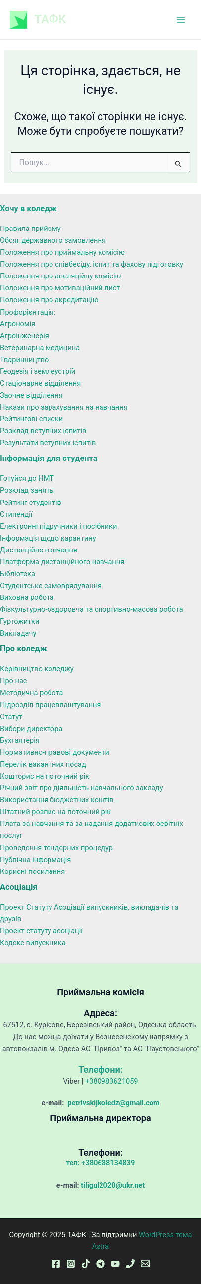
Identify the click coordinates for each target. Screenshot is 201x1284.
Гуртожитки (19, 621)
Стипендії (16, 514)
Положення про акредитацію (49, 299)
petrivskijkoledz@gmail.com (113, 1103)
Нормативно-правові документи (54, 752)
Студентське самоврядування (50, 585)
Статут (11, 716)
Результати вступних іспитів (48, 442)
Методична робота (31, 692)
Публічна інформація (35, 859)
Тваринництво (24, 359)
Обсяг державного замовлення (53, 240)
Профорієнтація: (27, 312)
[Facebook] (55, 1263)
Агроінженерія (24, 335)
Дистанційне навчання (38, 550)
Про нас (13, 680)
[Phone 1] (130, 1263)
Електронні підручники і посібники (58, 526)
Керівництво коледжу (37, 668)
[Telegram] (100, 1263)
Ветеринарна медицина (40, 347)
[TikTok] (85, 1263)
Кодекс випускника (33, 942)
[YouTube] (115, 1263)
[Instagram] (70, 1263)
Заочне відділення (31, 395)
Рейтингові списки (31, 418)
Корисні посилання (32, 871)
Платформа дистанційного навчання (62, 561)
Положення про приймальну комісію (62, 252)
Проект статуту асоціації (41, 930)
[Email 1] (145, 1263)
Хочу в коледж (28, 208)
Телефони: (100, 1069)
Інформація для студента (49, 458)
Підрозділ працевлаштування (50, 704)
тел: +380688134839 (100, 1162)
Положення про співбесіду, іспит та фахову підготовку (91, 264)
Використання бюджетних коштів (57, 799)
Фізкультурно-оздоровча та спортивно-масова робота (91, 609)
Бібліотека (17, 573)
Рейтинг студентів (30, 502)
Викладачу (18, 633)
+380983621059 (111, 1081)
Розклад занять (26, 490)
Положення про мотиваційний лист (60, 287)
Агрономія (17, 324)
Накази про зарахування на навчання (64, 407)
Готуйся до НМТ (27, 478)
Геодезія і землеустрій (37, 371)
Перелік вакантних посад (43, 764)
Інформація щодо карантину (48, 538)
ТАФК (50, 19)
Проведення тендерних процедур (56, 847)
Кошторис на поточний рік (44, 776)
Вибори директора (31, 728)
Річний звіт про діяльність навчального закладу (81, 787)
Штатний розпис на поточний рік (55, 811)
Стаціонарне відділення (40, 383)
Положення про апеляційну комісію (60, 276)
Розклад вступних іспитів (43, 430)
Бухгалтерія (20, 740)
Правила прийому (30, 228)
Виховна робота (27, 597)
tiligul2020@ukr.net (113, 1185)
